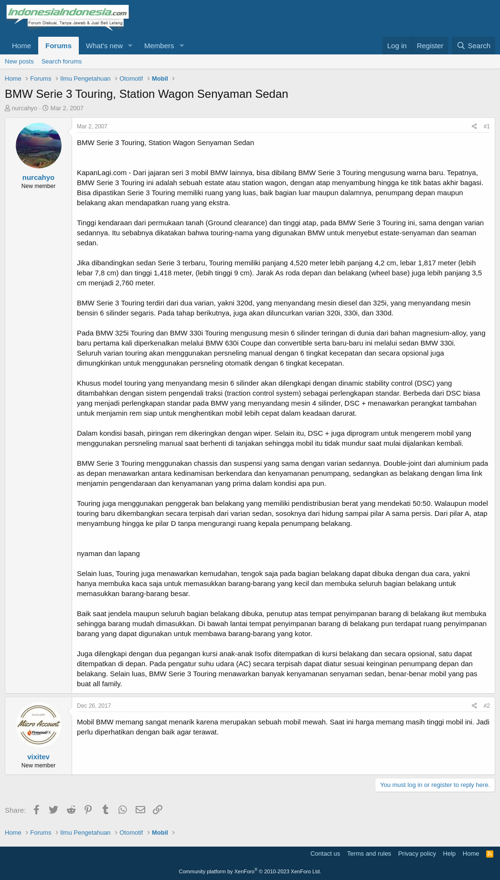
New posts (19, 61)
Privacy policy (417, 853)
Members (159, 46)
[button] (130, 45)
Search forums (62, 61)
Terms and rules (369, 853)
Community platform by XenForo (250, 871)
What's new (104, 46)
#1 (487, 126)
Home (21, 46)
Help (449, 853)
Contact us (325, 853)
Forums (58, 46)
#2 (487, 705)
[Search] (473, 45)
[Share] (474, 126)
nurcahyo (24, 108)
